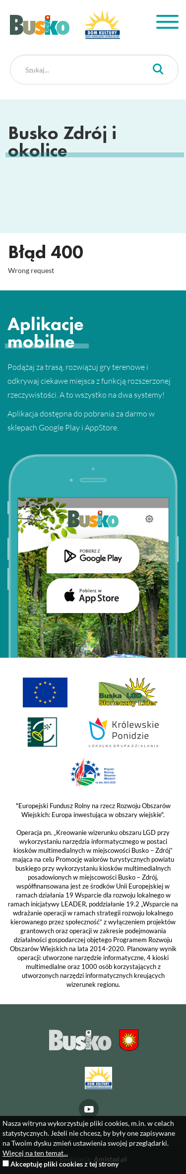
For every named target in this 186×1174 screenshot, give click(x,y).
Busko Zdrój (39, 25)
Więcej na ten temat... (35, 1153)
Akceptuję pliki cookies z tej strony (64, 1164)
